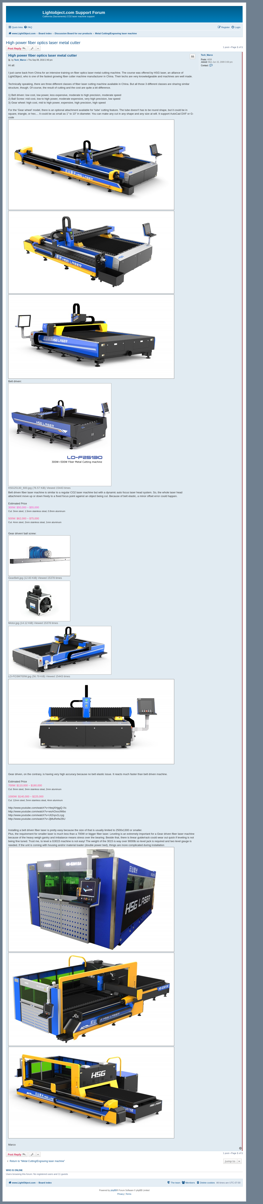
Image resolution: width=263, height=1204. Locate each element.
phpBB (114, 1190)
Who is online (14, 1170)
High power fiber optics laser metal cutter (43, 42)
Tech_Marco (207, 55)
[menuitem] (28, 27)
